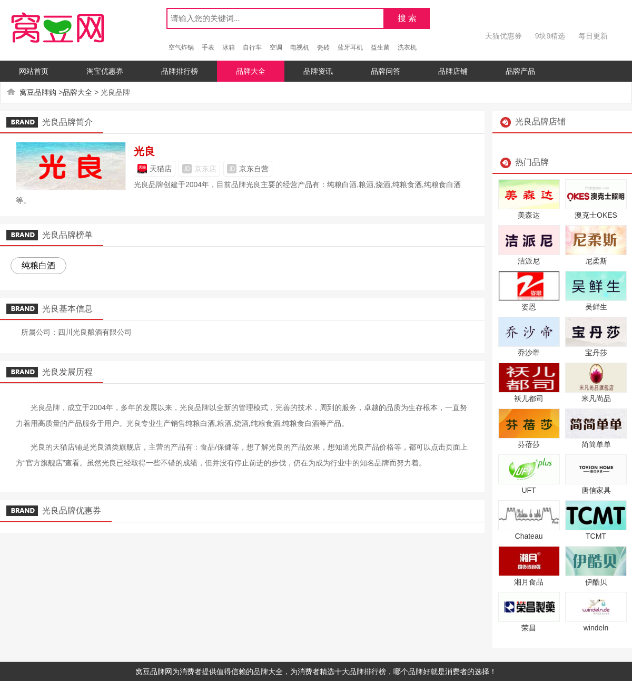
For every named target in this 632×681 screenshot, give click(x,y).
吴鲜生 (596, 307)
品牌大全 (250, 71)
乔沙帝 (529, 352)
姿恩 (528, 307)
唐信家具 (596, 490)
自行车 (252, 47)
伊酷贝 (596, 582)
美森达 (529, 215)
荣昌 (528, 628)
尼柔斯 (596, 261)
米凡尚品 (596, 398)
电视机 (299, 47)
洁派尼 (529, 261)
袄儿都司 (529, 398)
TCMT (596, 536)
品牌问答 (385, 71)
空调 (276, 47)
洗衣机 (407, 47)
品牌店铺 (453, 71)
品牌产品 (520, 71)
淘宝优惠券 (104, 71)
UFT (528, 490)
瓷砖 (323, 47)
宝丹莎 (596, 352)
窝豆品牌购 (37, 92)
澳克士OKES (596, 215)
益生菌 (380, 47)
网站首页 (33, 71)
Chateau (529, 536)
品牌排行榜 (179, 71)
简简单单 (596, 444)
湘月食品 (529, 582)
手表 (208, 47)
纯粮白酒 (38, 265)
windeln (596, 628)
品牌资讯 (318, 71)
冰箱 (228, 47)
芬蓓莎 (529, 444)
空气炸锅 (181, 47)
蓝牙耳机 (350, 47)
